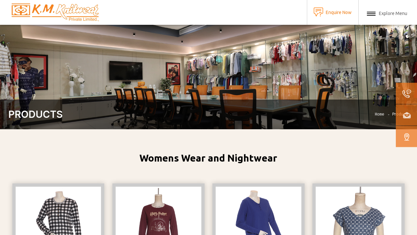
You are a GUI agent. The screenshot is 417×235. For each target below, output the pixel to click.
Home (379, 114)
